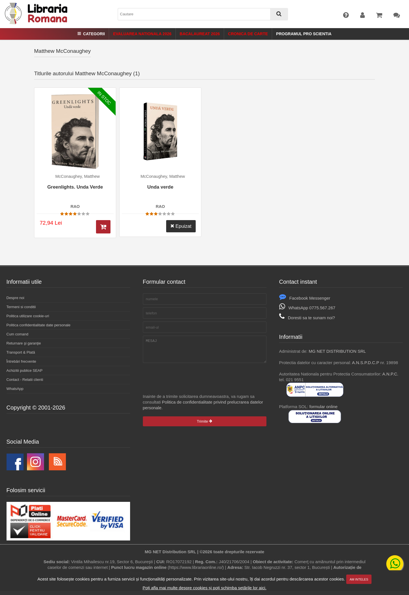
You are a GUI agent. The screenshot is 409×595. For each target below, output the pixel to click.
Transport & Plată (21, 352)
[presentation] (186, 382)
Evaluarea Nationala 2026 (142, 34)
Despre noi (15, 298)
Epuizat (180, 226)
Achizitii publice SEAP (25, 370)
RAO (75, 206)
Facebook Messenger (304, 298)
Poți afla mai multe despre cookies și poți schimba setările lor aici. (204, 587)
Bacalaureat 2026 (200, 34)
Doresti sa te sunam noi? (307, 317)
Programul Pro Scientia (303, 34)
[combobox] (202, 14)
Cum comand (17, 334)
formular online (323, 406)
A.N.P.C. (390, 373)
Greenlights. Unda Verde (75, 187)
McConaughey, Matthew (77, 176)
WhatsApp (15, 389)
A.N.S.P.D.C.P (365, 362)
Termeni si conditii (21, 307)
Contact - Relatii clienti (25, 379)
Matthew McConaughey (62, 51)
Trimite (204, 425)
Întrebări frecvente (21, 361)
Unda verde (160, 187)
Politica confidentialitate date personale (38, 325)
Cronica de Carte (248, 34)
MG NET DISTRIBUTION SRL (337, 351)
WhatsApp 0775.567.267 (307, 307)
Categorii (91, 34)
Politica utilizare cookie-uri (28, 316)
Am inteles (359, 579)
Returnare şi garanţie (24, 343)
